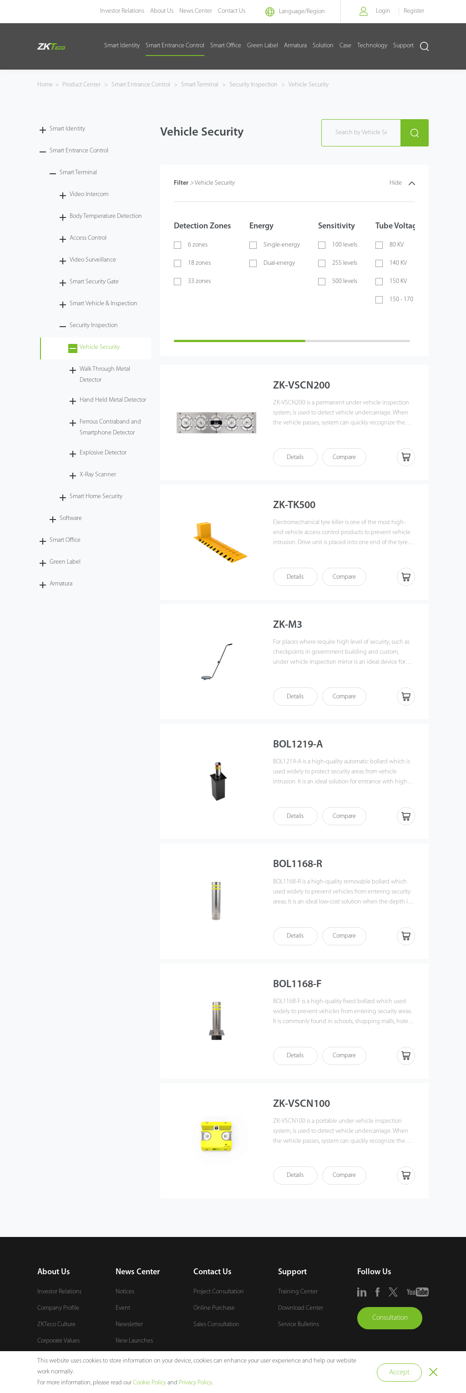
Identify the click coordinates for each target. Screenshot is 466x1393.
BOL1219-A (300, 746)
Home (45, 84)
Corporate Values (58, 1343)
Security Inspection (253, 84)
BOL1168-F (299, 986)
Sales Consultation (216, 1327)
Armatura (295, 45)
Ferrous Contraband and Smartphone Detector (110, 427)
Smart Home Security (96, 496)
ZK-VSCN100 (302, 1106)
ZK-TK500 (296, 506)
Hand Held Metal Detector (113, 400)
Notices (125, 1294)
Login (382, 11)
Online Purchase (214, 1310)
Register (414, 11)
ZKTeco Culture (56, 1327)
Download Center (300, 1310)
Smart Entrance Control (175, 45)
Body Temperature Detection (106, 216)
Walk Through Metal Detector (105, 375)
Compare (345, 457)
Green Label (262, 45)
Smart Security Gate (94, 281)
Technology (372, 45)
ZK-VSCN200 (302, 386)
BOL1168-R (299, 866)
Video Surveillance (93, 260)
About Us (152, 11)
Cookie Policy (149, 1382)
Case (345, 45)
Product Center (82, 84)
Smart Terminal (200, 84)
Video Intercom (89, 194)
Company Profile (58, 1310)
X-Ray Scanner (98, 474)
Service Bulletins (298, 1327)
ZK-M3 (288, 626)
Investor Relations (113, 11)
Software (71, 518)
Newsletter (129, 1327)
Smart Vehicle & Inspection (103, 303)
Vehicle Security (308, 84)
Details (295, 457)
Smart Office (225, 45)
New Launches (134, 1343)
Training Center (298, 1294)
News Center (186, 11)
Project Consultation (218, 1294)
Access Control (88, 238)
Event (123, 1310)
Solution (323, 45)
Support (403, 45)
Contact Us (222, 11)
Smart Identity (122, 45)
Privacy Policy (195, 1382)
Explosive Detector (103, 452)
